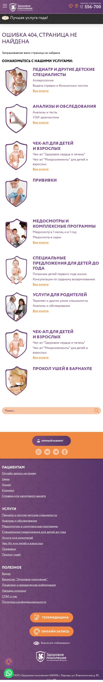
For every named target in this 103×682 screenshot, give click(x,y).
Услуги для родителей (60, 295)
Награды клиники (14, 591)
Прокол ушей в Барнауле (62, 369)
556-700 (93, 7)
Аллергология (43, 80)
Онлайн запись (55, 631)
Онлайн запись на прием (19, 473)
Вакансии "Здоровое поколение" (25, 579)
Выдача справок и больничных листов (60, 86)
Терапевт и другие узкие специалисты (60, 301)
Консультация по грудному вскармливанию (64, 279)
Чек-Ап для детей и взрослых (53, 146)
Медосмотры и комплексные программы (64, 223)
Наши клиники (76, 6)
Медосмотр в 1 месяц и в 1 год (54, 232)
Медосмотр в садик (47, 237)
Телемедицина (55, 617)
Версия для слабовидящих (55, 643)
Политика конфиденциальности (24, 602)
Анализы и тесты (45, 112)
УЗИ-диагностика (46, 117)
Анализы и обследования (64, 106)
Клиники (8, 490)
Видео (6, 574)
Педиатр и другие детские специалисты (64, 72)
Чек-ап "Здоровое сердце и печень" (59, 154)
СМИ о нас (9, 596)
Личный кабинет (52, 441)
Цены (5, 479)
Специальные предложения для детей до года (66, 263)
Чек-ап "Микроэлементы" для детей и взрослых (60, 162)
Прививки (45, 180)
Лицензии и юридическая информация (29, 585)
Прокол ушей (11, 554)
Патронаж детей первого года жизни (60, 274)
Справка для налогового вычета (24, 496)
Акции (6, 485)
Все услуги (41, 91)
